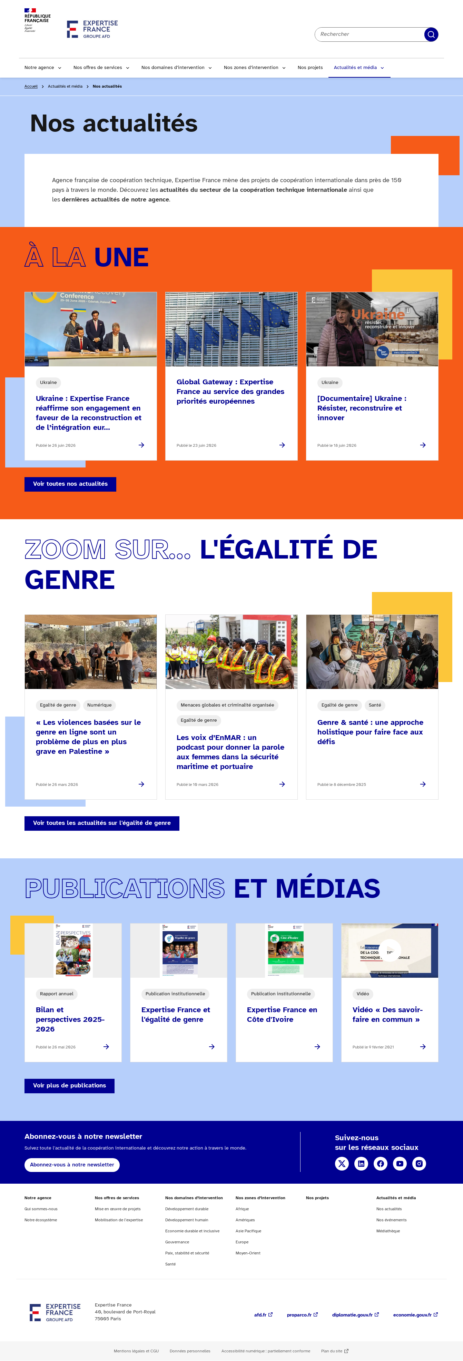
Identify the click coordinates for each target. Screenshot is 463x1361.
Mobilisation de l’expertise (119, 1220)
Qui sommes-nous (41, 1209)
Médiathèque (388, 1231)
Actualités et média (355, 67)
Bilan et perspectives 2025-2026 (70, 1020)
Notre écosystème (40, 1220)
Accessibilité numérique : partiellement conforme (265, 1351)
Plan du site (331, 1351)
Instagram (419, 1164)
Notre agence (39, 67)
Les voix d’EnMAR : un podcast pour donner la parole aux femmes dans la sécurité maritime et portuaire (230, 752)
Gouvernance (177, 1242)
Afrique (242, 1209)
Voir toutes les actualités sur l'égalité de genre (102, 823)
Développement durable (186, 1209)
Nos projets (310, 67)
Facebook (380, 1164)
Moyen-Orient (248, 1253)
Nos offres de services (97, 67)
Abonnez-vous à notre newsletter (72, 1165)
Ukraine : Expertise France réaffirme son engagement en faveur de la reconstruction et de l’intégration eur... (88, 413)
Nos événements (391, 1220)
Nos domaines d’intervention (173, 67)
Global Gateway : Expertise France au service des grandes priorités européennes (230, 392)
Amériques (245, 1220)
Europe (242, 1242)
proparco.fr (299, 1315)
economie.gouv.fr (412, 1315)
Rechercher (431, 34)
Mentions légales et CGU (136, 1351)
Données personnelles (190, 1351)
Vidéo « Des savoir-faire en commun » (388, 1015)
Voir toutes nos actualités (70, 484)
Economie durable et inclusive (192, 1231)
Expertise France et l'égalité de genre (175, 1015)
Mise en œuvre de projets (118, 1209)
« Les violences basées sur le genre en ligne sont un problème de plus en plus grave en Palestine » (88, 737)
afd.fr (260, 1315)
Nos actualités (389, 1209)
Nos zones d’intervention (251, 67)
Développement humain (186, 1220)
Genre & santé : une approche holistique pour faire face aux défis (370, 732)
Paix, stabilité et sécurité (187, 1253)
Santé (170, 1264)
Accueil (31, 86)
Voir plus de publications (69, 1086)
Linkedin (361, 1164)
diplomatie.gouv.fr (352, 1315)
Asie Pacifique (248, 1231)
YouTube (400, 1164)
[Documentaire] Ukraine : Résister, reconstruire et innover (361, 408)
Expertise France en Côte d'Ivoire (282, 1015)
